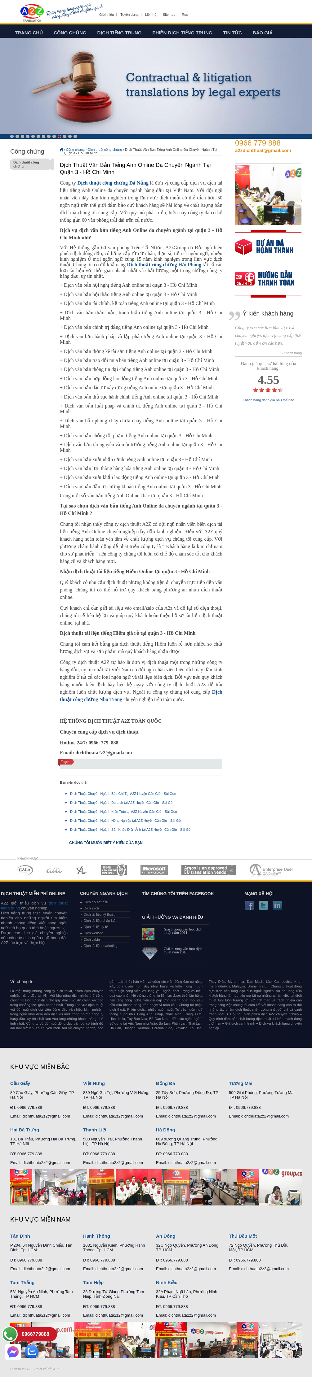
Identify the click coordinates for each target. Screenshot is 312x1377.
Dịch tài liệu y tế (96, 927)
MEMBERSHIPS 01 (24, 870)
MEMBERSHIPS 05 (154, 870)
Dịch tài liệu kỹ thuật (99, 914)
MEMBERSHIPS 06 (209, 870)
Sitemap (169, 14)
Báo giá (263, 32)
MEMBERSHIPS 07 (272, 870)
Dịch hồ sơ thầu (96, 902)
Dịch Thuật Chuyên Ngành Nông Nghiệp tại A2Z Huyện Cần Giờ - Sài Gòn (126, 820)
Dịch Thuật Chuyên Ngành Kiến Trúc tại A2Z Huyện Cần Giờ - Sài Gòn (123, 811)
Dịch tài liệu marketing (101, 946)
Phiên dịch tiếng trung (182, 32)
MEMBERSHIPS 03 (82, 870)
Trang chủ (29, 32)
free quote (264, 251)
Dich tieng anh (31, 13)
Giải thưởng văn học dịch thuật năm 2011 (183, 931)
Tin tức (232, 32)
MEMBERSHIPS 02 (54, 870)
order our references (270, 279)
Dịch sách (91, 908)
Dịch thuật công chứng (30, 164)
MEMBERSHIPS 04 (113, 870)
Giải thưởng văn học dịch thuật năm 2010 (183, 950)
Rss (185, 14)
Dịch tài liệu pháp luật (100, 920)
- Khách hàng (292, 353)
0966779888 (35, 1334)
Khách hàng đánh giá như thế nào (268, 400)
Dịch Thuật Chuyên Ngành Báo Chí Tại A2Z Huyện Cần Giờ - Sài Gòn (123, 793)
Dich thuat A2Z (21, 1369)
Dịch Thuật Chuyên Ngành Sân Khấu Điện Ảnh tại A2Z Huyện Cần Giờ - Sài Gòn (131, 829)
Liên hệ (150, 14)
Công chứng (70, 32)
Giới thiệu (106, 14)
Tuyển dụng (129, 14)
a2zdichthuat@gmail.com (263, 150)
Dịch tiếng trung (119, 32)
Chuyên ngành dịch (104, 893)
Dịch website (93, 933)
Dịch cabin (92, 939)
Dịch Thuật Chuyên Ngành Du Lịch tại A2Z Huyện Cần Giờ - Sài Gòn (122, 802)
